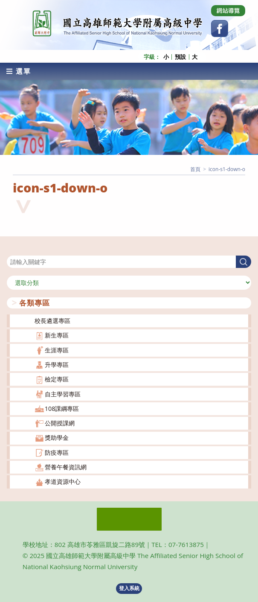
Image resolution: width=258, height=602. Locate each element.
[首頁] (195, 169)
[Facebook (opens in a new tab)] (219, 28)
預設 (180, 57)
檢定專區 (57, 379)
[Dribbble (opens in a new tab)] (228, 10)
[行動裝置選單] (18, 71)
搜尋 (13, 250)
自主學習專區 (63, 394)
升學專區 (57, 365)
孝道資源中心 (63, 481)
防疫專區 (57, 452)
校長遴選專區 (52, 321)
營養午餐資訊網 (66, 467)
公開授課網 (60, 423)
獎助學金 (57, 437)
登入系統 (129, 588)
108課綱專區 (62, 408)
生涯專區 (57, 350)
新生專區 (57, 335)
